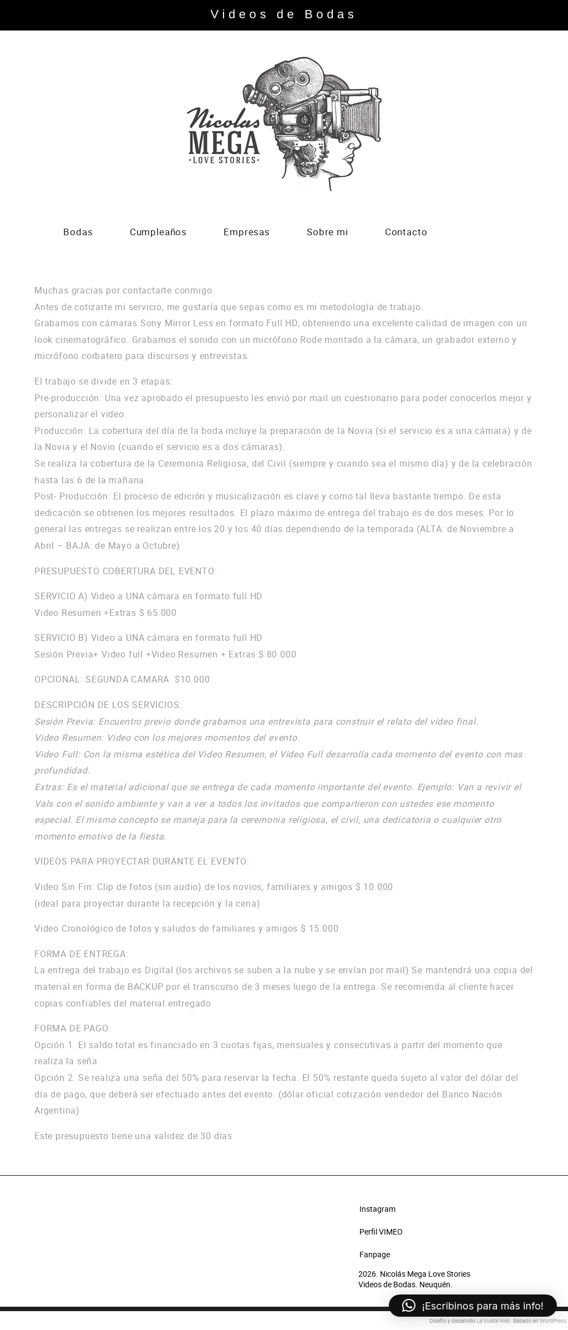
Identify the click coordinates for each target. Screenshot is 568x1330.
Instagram (502, 233)
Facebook (485, 233)
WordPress (553, 1320)
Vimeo (468, 233)
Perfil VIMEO (381, 1231)
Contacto (406, 232)
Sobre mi (327, 232)
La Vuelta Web (493, 1320)
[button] (473, 1305)
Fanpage (374, 1254)
